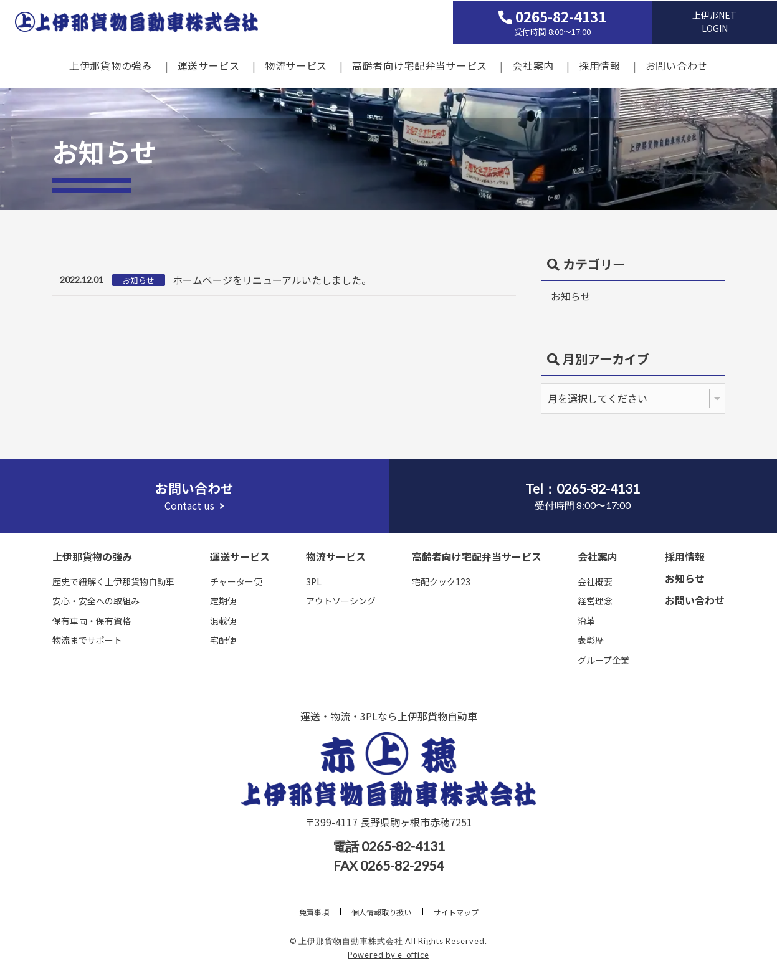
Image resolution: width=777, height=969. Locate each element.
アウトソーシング (341, 600)
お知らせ (571, 296)
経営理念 (595, 600)
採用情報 (600, 64)
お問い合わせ (677, 64)
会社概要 (595, 581)
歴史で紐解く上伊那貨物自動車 (113, 581)
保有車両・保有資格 (91, 620)
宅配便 (223, 640)
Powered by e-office (388, 955)
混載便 (223, 620)
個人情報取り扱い (381, 912)
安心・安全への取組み (96, 600)
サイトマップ (456, 912)
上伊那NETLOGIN (715, 21)
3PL (314, 581)
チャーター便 (236, 581)
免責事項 (314, 912)
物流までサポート (87, 640)
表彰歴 (591, 640)
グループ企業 (603, 660)
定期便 (223, 600)
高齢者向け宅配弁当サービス (419, 64)
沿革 (586, 620)
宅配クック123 (441, 581)
